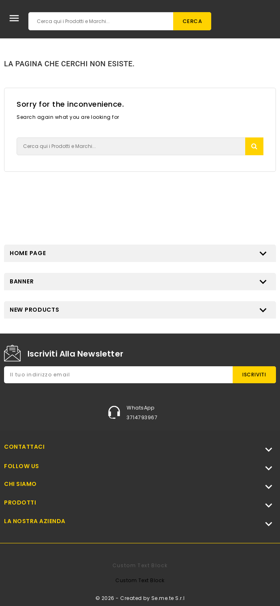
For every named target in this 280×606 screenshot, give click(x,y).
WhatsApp (140, 407)
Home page (28, 253)
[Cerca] (119, 21)
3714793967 (142, 417)
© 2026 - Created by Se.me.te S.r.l (140, 598)
